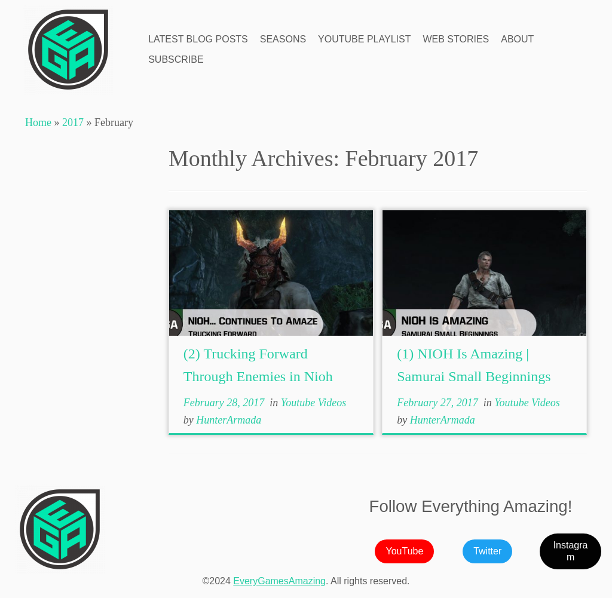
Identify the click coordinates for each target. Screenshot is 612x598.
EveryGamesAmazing (279, 581)
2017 (73, 122)
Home (38, 122)
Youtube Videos (314, 403)
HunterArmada (228, 420)
